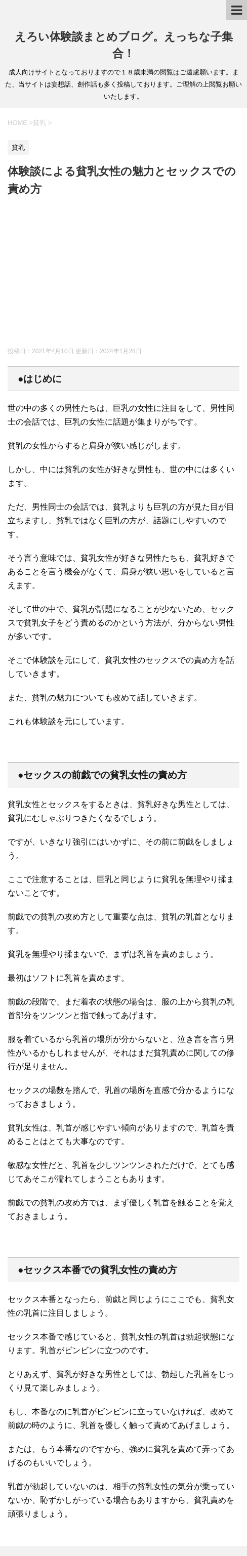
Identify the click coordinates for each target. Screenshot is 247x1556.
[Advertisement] (123, 274)
